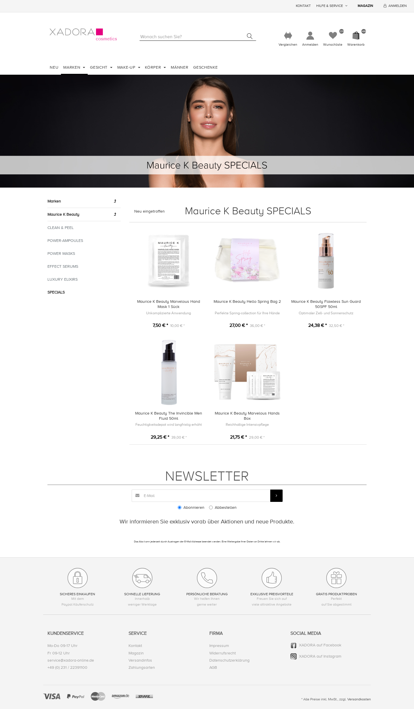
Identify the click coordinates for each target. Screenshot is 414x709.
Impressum (219, 646)
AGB (213, 667)
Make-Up (127, 67)
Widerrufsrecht (222, 653)
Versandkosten (359, 699)
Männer (179, 67)
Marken (72, 67)
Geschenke (205, 67)
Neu (54, 67)
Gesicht (99, 67)
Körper (153, 67)
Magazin (365, 6)
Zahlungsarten (142, 667)
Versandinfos (140, 660)
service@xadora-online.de (70, 660)
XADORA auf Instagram (320, 656)
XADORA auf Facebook (320, 645)
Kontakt (303, 6)
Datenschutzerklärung (229, 660)
